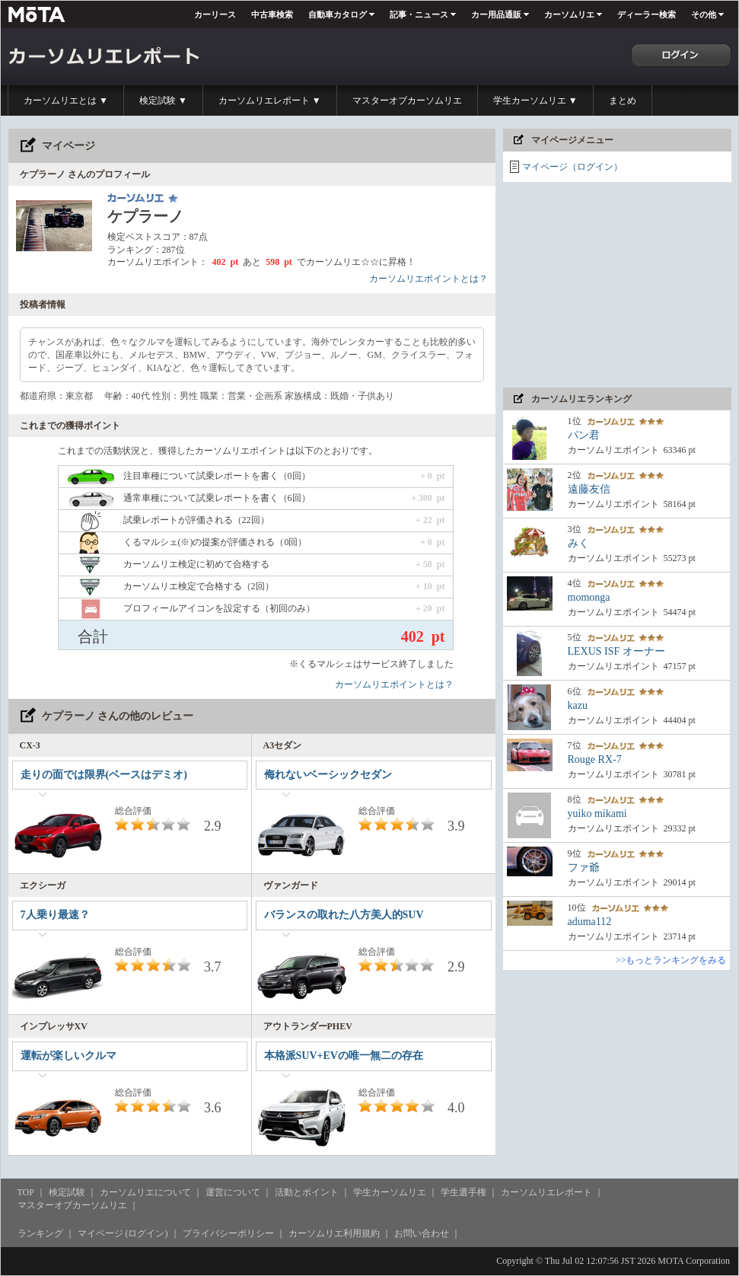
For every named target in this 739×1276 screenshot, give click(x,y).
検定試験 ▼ (163, 100)
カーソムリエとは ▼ (66, 100)
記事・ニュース (419, 14)
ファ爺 (584, 867)
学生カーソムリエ (389, 1192)
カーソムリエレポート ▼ (269, 100)
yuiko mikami (597, 813)
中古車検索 (272, 14)
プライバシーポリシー (228, 1233)
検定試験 (67, 1192)
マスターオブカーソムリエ (407, 100)
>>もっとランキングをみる (671, 960)
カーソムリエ (569, 14)
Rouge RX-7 (595, 759)
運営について (232, 1192)
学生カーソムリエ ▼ (535, 100)
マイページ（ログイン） (572, 166)
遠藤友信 (589, 489)
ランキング (40, 1233)
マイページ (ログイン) (123, 1233)
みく (578, 543)
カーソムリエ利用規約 (334, 1233)
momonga (589, 597)
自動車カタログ (337, 14)
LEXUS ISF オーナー (616, 651)
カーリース (215, 14)
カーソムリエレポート (546, 1192)
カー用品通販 (496, 14)
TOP (26, 1192)
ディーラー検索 (646, 14)
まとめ (622, 100)
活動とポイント (307, 1192)
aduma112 (590, 921)
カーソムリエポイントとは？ (428, 278)
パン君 (584, 435)
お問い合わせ (421, 1233)
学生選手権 (463, 1192)
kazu (578, 705)
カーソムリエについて (145, 1192)
